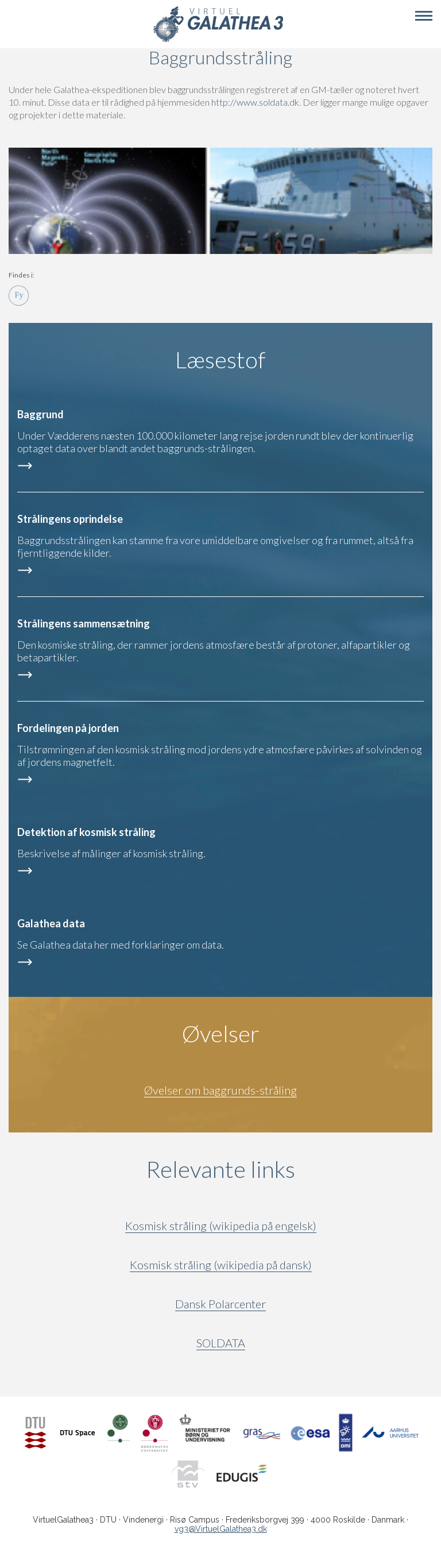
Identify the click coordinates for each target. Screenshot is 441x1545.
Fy (19, 296)
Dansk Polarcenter (220, 1304)
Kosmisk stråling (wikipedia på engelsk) (220, 1225)
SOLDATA (220, 1343)
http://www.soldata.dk (255, 102)
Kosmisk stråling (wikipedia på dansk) (221, 1265)
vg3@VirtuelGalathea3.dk (221, 1529)
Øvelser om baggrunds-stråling (220, 1090)
